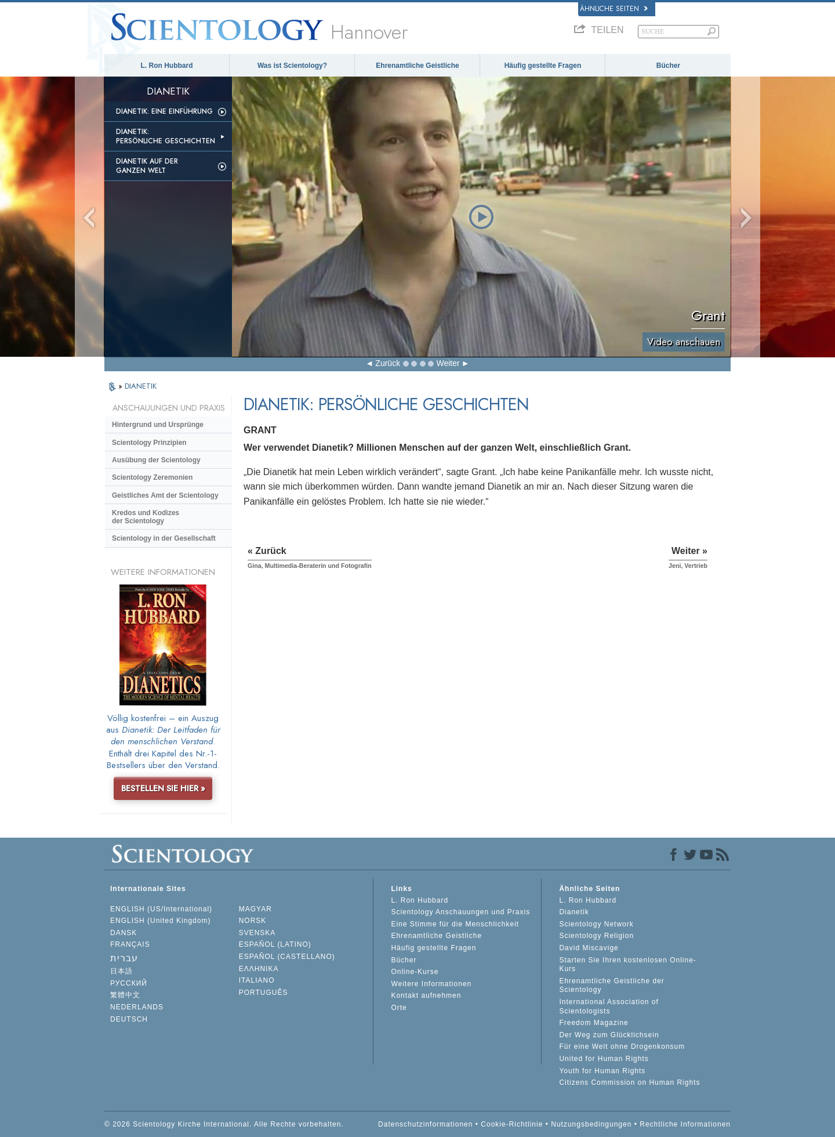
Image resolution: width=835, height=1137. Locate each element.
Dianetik (574, 912)
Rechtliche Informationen (685, 1124)
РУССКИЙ (128, 983)
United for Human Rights (603, 1059)
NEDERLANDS (137, 1007)
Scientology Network (596, 924)
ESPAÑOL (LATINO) (275, 944)
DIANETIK (141, 386)
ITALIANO (257, 980)
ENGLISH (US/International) (161, 909)
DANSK (123, 933)
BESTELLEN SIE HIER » (163, 788)
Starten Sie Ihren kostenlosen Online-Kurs (627, 964)
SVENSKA (257, 933)
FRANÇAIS (130, 944)
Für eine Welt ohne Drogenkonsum (622, 1046)
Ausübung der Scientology (156, 460)
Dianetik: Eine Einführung (164, 111)
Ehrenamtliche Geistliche (417, 65)
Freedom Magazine (593, 1023)
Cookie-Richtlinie (512, 1124)
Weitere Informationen (431, 984)
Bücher (668, 65)
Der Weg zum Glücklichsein (609, 1035)
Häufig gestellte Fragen (543, 65)
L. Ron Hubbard (167, 65)
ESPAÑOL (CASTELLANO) (287, 957)
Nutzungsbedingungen (591, 1124)
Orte (398, 1008)
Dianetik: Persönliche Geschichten (165, 136)
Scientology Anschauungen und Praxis (460, 912)
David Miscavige (588, 948)
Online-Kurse (414, 972)
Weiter (447, 363)
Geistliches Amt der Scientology (165, 495)
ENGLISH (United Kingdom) (160, 921)
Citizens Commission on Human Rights (629, 1082)
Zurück (387, 363)
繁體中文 (125, 995)
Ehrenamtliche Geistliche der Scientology (611, 985)
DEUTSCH (129, 1019)
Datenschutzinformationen (425, 1124)
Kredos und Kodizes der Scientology (145, 517)
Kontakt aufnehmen (426, 995)
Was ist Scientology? (292, 65)
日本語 (121, 971)
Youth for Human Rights (602, 1071)
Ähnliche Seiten (614, 8)
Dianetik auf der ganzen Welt (147, 166)
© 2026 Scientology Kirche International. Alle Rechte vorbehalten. (224, 1124)
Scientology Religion (596, 936)
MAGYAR (255, 909)
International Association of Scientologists (608, 1006)
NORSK (253, 921)
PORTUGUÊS (263, 992)
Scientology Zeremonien (152, 477)
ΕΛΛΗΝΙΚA (259, 969)
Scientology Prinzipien (149, 443)
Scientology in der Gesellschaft (164, 538)
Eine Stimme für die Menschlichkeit (455, 924)
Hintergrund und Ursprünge (158, 425)
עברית (124, 958)
